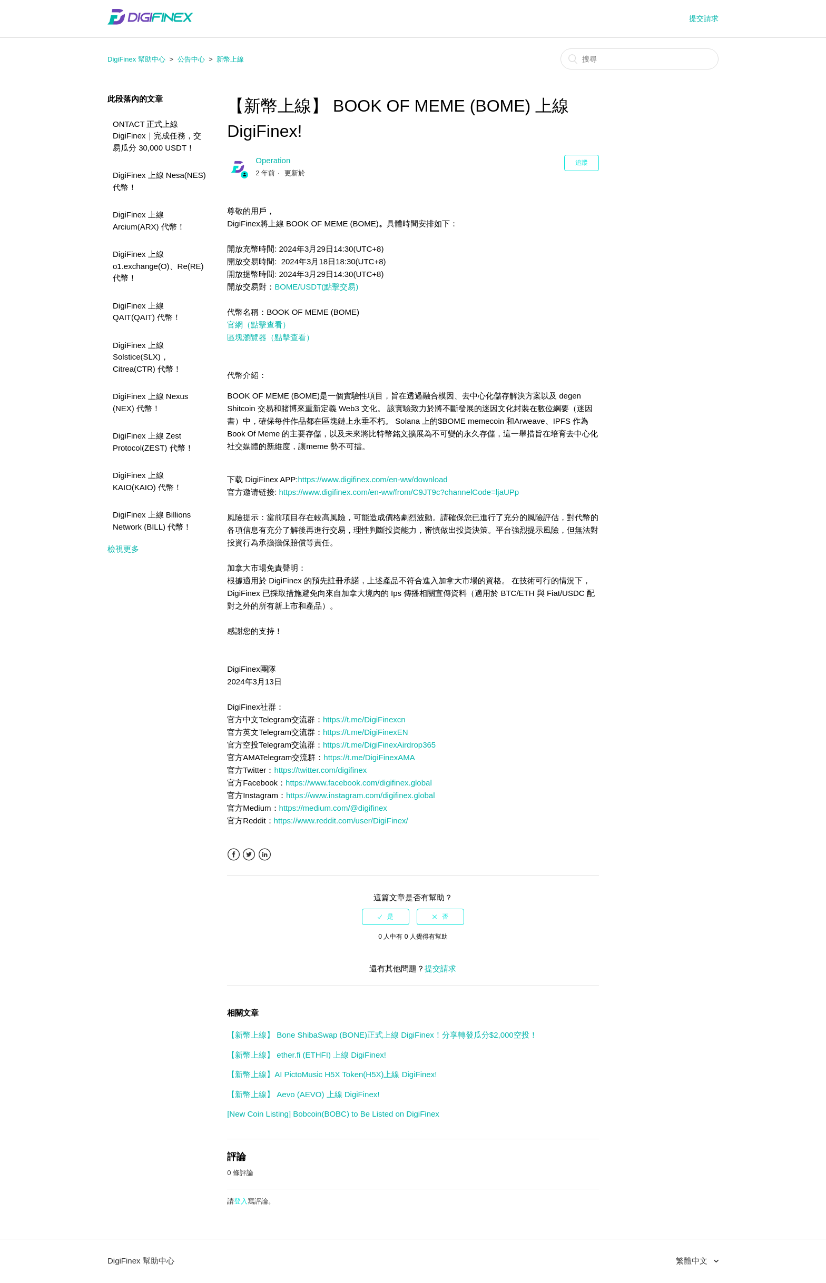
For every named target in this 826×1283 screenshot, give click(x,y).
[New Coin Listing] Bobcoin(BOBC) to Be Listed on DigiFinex (333, 1113)
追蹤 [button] (581, 162)
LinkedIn (264, 854)
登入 (241, 1201)
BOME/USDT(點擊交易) (316, 286)
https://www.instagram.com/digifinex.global (360, 795)
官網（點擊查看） (258, 324)
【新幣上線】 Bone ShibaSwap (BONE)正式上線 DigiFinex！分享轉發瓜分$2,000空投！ (382, 1034)
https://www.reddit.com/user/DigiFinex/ (341, 820)
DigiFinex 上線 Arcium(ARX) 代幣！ (149, 220)
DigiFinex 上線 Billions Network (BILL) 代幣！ (152, 520)
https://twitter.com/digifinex (320, 769)
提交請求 (704, 18)
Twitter (248, 854)
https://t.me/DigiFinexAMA (369, 757)
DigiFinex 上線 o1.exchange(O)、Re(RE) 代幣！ (158, 266)
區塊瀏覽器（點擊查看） (270, 337)
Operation (272, 160)
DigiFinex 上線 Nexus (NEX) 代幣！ (150, 402)
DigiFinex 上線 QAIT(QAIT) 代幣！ (147, 311)
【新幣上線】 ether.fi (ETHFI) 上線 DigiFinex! (306, 1054)
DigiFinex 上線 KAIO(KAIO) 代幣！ (147, 481)
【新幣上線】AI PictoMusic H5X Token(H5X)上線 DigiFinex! (332, 1074)
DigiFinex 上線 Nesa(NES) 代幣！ (159, 181)
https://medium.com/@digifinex (333, 807)
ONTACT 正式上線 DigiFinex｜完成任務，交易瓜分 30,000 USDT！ (157, 136)
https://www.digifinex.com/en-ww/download (372, 479)
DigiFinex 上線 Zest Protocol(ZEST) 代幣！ (153, 441)
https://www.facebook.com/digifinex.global (359, 782)
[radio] (385, 916)
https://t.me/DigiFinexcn (364, 719)
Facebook (233, 854)
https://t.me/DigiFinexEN (365, 732)
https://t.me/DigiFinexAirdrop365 (379, 744)
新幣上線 (230, 59)
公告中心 (191, 59)
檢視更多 (123, 548)
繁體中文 (693, 1260)
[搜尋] (639, 58)
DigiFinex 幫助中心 (136, 59)
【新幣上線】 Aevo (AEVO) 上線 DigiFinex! (303, 1094)
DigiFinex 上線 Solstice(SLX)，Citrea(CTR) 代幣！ (147, 357)
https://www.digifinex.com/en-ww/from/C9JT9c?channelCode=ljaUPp (399, 492)
